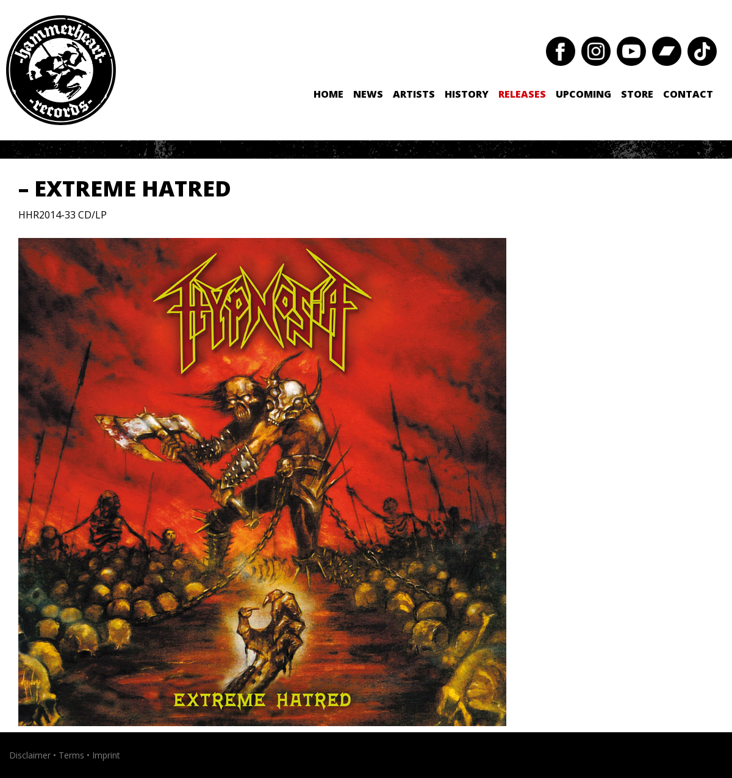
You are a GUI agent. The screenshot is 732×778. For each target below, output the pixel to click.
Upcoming (583, 94)
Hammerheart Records (61, 70)
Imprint (106, 755)
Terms (71, 755)
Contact (688, 94)
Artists (414, 94)
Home (328, 94)
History (467, 94)
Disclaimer (30, 755)
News (368, 94)
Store (637, 94)
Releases (522, 94)
